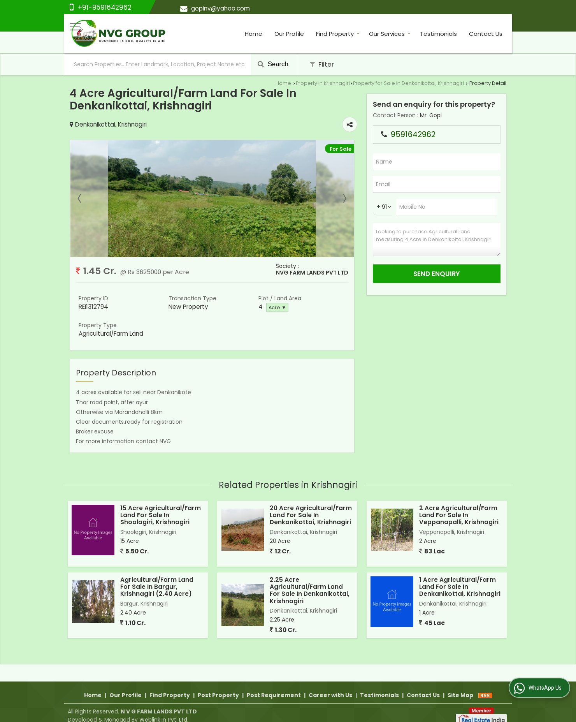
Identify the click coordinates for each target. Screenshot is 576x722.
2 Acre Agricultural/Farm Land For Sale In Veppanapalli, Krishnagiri (459, 515)
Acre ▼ (277, 307)
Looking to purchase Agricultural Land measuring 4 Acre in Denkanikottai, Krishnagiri (436, 239)
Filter (322, 64)
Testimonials (438, 34)
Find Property (338, 34)
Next (344, 198)
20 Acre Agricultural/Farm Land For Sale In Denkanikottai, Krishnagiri (311, 515)
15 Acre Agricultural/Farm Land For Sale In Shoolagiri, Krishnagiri (160, 515)
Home (253, 34)
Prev (80, 198)
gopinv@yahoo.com (220, 8)
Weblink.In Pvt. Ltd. (163, 711)
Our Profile (289, 34)
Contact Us (485, 34)
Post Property (218, 686)
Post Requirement (274, 686)
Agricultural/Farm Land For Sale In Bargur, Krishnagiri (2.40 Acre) (156, 587)
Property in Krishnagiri (323, 83)
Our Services (390, 34)
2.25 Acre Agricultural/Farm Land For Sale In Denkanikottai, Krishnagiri (309, 590)
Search (273, 64)
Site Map (460, 686)
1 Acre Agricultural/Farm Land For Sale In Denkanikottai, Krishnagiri (459, 587)
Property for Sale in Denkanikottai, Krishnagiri (408, 83)
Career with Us (330, 686)
